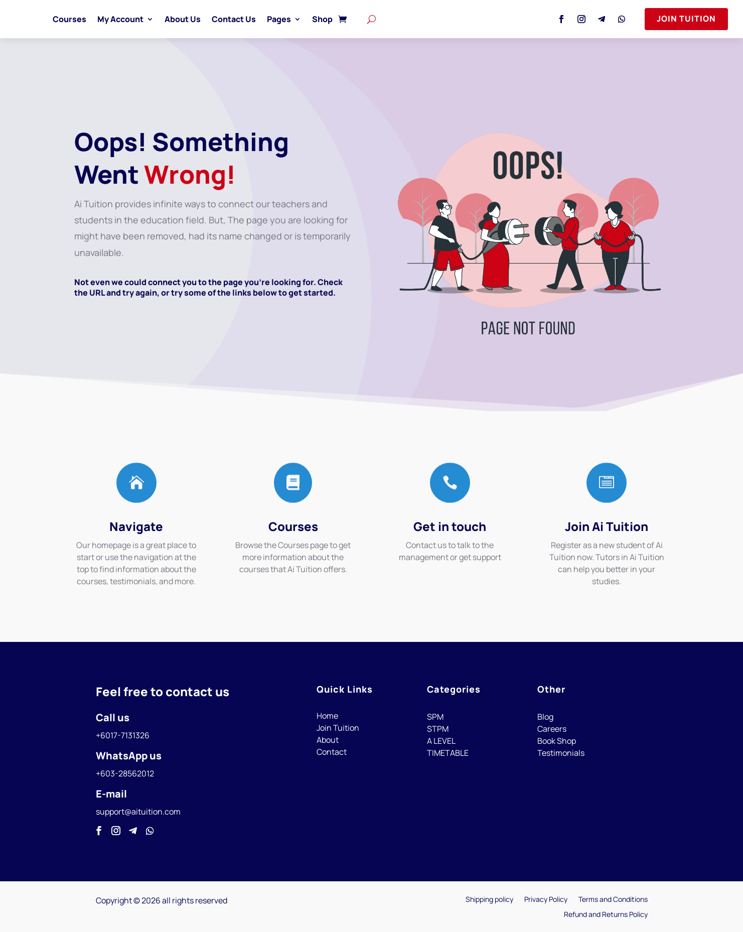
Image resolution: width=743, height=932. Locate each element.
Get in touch (449, 526)
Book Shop (556, 740)
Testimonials (560, 752)
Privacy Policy (545, 900)
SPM (435, 716)
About (328, 739)
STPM (438, 728)
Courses (69, 19)
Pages (279, 19)
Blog (545, 716)
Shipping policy (489, 900)
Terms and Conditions (613, 900)
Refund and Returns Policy (606, 915)
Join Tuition (686, 18)
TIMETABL (445, 752)
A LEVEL (441, 740)
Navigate (136, 526)
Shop (322, 19)
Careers (551, 728)
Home (327, 715)
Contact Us (234, 19)
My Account (120, 19)
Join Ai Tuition (606, 526)
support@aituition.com (138, 811)
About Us (183, 19)
